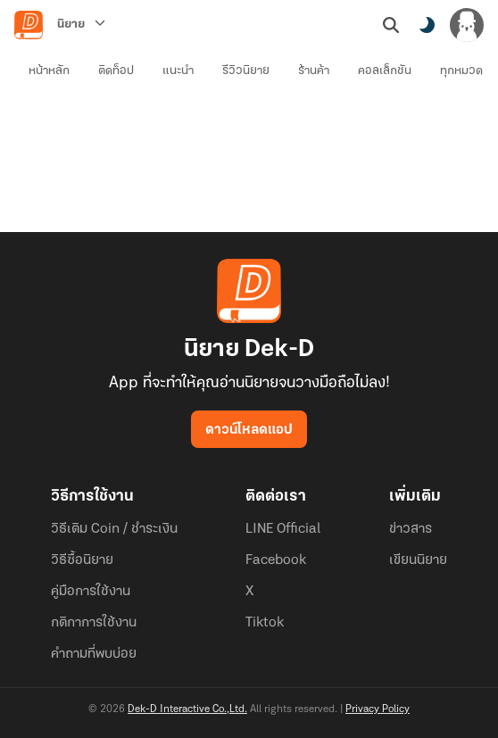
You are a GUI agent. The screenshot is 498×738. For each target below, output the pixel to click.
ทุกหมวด (461, 71)
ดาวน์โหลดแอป (249, 430)
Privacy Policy (377, 709)
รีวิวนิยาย (246, 71)
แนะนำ (178, 71)
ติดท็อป (116, 71)
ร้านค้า (313, 71)
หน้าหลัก (49, 71)
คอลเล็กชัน (384, 71)
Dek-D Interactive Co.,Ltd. (187, 709)
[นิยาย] (81, 25)
